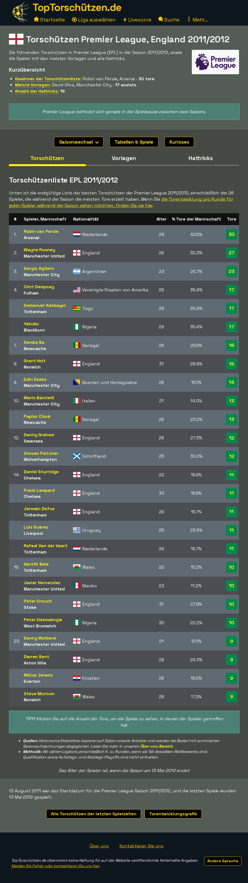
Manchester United (44, 256)
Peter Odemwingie (43, 619)
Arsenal (31, 237)
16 (231, 345)
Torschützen (47, 158)
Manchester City (42, 274)
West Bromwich (40, 626)
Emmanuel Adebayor (45, 305)
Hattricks (200, 158)
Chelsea (32, 478)
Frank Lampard (39, 490)
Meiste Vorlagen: (33, 85)
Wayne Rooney (39, 249)
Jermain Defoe (39, 508)
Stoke (30, 607)
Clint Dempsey (39, 286)
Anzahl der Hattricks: (37, 91)
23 (231, 271)
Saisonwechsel (79, 142)
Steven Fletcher (41, 453)
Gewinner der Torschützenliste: (48, 78)
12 (231, 438)
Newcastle (35, 348)
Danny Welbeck (40, 638)
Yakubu (31, 323)
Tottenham (35, 311)
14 (231, 382)
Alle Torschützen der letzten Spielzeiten (93, 814)
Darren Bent (36, 656)
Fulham (31, 293)
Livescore (137, 19)
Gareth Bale (36, 564)
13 (231, 401)
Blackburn (34, 330)
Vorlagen (124, 158)
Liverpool (33, 533)
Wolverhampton (40, 459)
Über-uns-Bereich (156, 746)
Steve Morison (39, 693)
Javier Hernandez (42, 582)
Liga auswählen (94, 19)
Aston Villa (35, 663)
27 (231, 253)
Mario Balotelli (39, 397)
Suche (168, 19)
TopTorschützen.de (77, 7)
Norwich (32, 367)
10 (231, 567)
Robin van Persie (41, 231)
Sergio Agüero (39, 268)
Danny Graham (39, 434)
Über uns (98, 846)
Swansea (33, 441)
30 (232, 234)
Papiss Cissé (37, 416)
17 (231, 290)
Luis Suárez (36, 527)
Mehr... (197, 19)
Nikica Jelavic (38, 675)
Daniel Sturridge (41, 471)
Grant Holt (35, 360)
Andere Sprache (222, 860)
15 (231, 364)
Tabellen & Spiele (134, 142)
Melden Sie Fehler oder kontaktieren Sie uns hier (55, 865)
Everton (32, 681)
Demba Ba (34, 342)
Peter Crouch (38, 601)
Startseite (49, 19)
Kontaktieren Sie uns (141, 846)
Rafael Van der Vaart (45, 545)
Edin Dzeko (35, 379)
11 (231, 475)
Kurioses (179, 142)
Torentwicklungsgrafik (173, 814)
